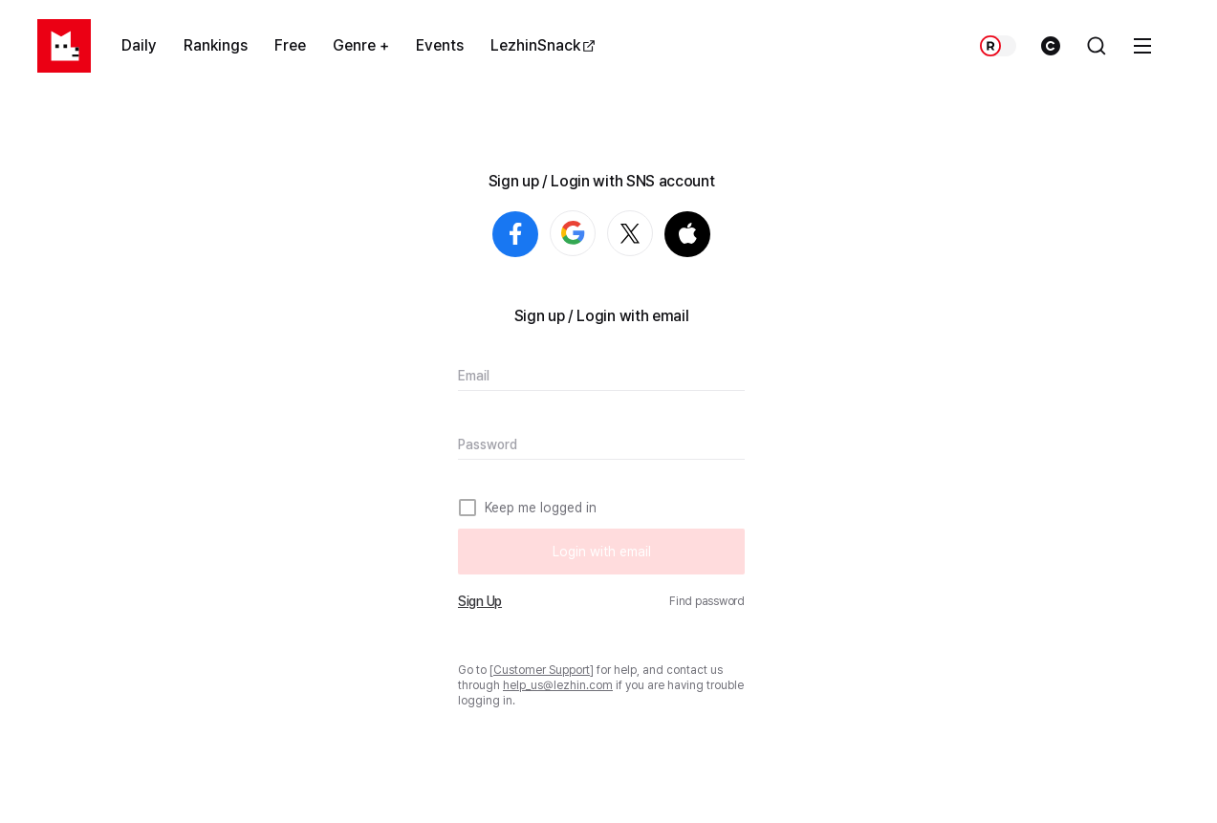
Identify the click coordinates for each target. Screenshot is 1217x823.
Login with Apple (687, 234)
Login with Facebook (515, 234)
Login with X (652, 234)
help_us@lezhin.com (558, 685)
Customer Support (541, 670)
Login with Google (595, 234)
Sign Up (480, 601)
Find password (707, 601)
